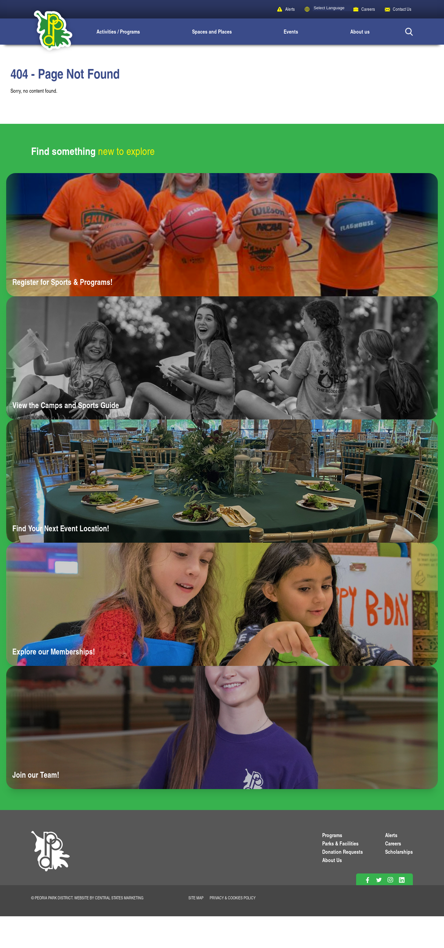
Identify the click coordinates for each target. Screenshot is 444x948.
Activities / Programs (118, 31)
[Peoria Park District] (48, 31)
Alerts (290, 9)
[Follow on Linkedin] (401, 880)
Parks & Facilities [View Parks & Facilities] (340, 843)
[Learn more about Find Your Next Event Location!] (222, 481)
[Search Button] (409, 31)
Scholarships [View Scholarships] (399, 851)
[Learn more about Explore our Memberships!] (222, 604)
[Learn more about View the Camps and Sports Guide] (222, 357)
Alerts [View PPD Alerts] (391, 835)
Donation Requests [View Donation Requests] (342, 851)
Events (291, 31)
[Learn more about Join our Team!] (222, 727)
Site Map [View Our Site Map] (196, 898)
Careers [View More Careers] (393, 843)
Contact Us (402, 9)
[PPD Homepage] (50, 858)
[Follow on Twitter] (379, 880)
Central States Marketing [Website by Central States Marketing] (119, 898)
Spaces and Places (212, 31)
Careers (368, 9)
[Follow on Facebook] (367, 880)
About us (360, 31)
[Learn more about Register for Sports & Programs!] (222, 234)
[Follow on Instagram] (390, 880)
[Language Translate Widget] (333, 8)
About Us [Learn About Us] (332, 860)
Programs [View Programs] (332, 835)
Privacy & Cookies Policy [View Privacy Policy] (233, 898)
